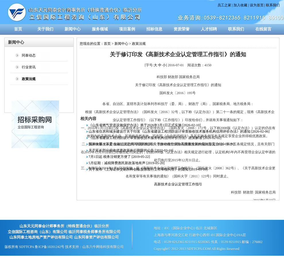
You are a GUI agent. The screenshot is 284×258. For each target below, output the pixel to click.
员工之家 (224, 5)
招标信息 (154, 29)
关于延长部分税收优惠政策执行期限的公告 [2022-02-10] (131, 150)
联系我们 (273, 5)
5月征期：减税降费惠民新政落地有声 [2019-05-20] (127, 163)
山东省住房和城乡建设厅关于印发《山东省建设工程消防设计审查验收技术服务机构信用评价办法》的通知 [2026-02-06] (179, 131)
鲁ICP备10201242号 (49, 247)
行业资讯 (29, 67)
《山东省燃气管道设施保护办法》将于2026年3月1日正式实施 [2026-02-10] (145, 125)
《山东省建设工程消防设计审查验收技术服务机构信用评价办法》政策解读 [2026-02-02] (155, 138)
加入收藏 (240, 5)
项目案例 (127, 29)
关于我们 (45, 29)
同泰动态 (29, 55)
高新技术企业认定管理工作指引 (178, 184)
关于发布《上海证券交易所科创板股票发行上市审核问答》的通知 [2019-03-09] (148, 169)
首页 (18, 29)
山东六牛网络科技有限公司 (103, 247)
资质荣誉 (182, 29)
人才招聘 (209, 29)
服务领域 (100, 29)
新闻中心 (73, 29)
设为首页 (257, 5)
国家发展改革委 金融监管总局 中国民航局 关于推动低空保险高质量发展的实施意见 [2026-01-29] (161, 144)
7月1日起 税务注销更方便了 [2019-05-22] (119, 157)
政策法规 (139, 44)
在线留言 (263, 29)
